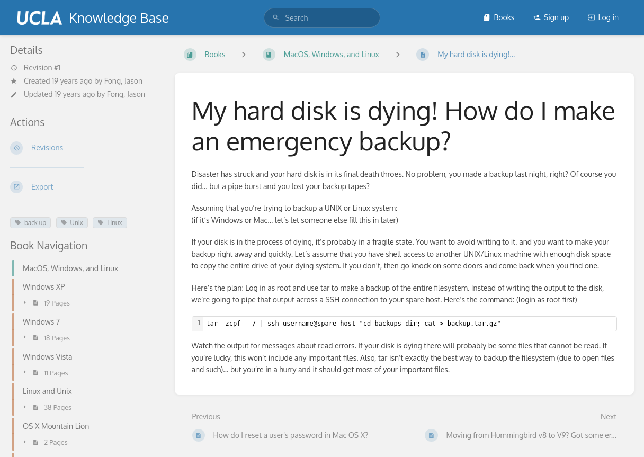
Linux (109, 223)
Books (498, 17)
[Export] (84, 187)
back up (30, 223)
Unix (72, 223)
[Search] (276, 17)
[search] (322, 18)
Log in (603, 17)
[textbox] (410, 324)
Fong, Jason (123, 80)
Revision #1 (35, 68)
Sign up (551, 17)
